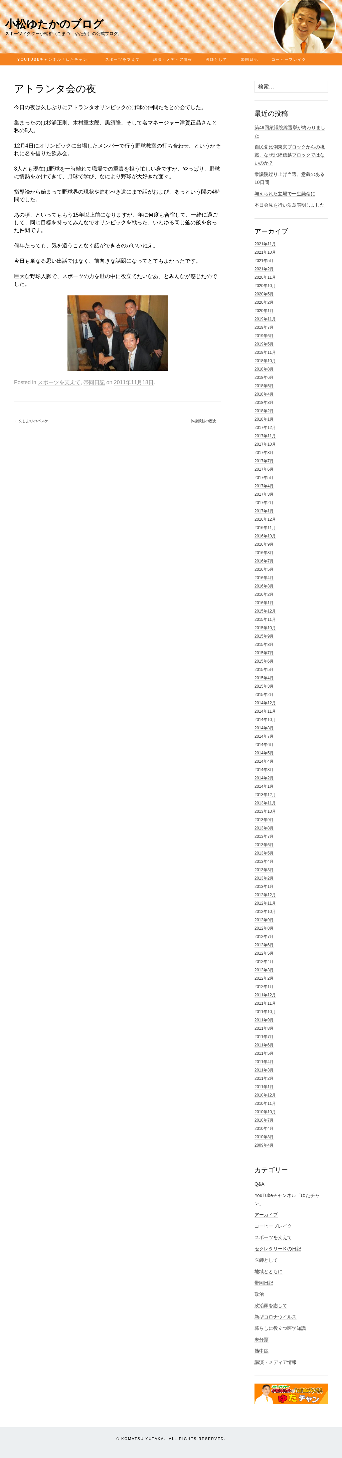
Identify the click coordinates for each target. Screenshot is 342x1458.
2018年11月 (265, 352)
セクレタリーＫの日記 (277, 1248)
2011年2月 (264, 1078)
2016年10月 (265, 536)
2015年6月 (264, 661)
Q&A (259, 1184)
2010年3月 (264, 1137)
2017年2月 (264, 502)
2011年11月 (265, 1003)
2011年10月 (265, 1011)
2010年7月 (264, 1120)
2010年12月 (265, 1095)
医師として (216, 59)
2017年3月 (264, 494)
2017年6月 (264, 469)
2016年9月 (264, 544)
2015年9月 (264, 636)
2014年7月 (264, 736)
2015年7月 (264, 653)
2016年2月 (264, 594)
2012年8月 (264, 928)
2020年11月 (265, 277)
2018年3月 (264, 402)
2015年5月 (264, 669)
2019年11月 (265, 319)
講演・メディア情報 (172, 59)
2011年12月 (265, 995)
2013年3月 (264, 870)
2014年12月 (265, 703)
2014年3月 (264, 769)
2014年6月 (264, 744)
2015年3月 (264, 686)
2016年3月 (264, 586)
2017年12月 (265, 427)
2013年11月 (265, 803)
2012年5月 (264, 953)
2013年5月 (264, 853)
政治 (259, 1294)
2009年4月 (264, 1145)
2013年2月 (264, 878)
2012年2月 (264, 978)
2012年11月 (265, 903)
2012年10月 (265, 911)
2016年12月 (265, 519)
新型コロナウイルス (275, 1316)
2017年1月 (264, 511)
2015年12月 (265, 611)
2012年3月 (264, 970)
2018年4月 (264, 394)
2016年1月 (264, 602)
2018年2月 (264, 411)
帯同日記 (249, 59)
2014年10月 (265, 719)
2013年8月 (264, 828)
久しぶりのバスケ (31, 421)
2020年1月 (264, 310)
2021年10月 (265, 252)
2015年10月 (265, 628)
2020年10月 (265, 285)
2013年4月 (264, 861)
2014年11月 (265, 711)
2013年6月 (264, 844)
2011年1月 (264, 1086)
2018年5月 (264, 386)
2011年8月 (264, 1028)
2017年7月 (264, 461)
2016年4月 (264, 577)
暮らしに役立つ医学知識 (280, 1328)
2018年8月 (264, 369)
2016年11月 (265, 527)
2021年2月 (264, 269)
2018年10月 (265, 360)
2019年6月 (264, 335)
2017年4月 (264, 486)
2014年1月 (264, 786)
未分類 (261, 1339)
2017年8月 (264, 452)
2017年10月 (265, 444)
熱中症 (261, 1351)
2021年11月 (265, 244)
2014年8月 (264, 728)
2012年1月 (264, 986)
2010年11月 (265, 1103)
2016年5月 (264, 569)
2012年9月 (264, 920)
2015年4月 (264, 678)
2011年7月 (264, 1036)
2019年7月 (264, 327)
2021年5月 (264, 260)
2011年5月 (264, 1053)
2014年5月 (264, 753)
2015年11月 (265, 619)
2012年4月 (264, 961)
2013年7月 (264, 836)
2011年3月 (264, 1070)
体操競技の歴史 (206, 421)
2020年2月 (264, 302)
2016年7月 (264, 561)
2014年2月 (264, 778)
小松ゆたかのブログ (54, 23)
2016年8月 (264, 552)
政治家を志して (270, 1305)
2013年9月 (264, 819)
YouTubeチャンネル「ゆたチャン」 (54, 59)
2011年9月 (264, 1020)
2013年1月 (264, 886)
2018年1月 (264, 419)
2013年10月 (265, 811)
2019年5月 (264, 344)
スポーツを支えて (122, 59)
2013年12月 (265, 794)
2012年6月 (264, 945)
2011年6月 (264, 1045)
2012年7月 (264, 936)
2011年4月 (264, 1061)
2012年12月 (265, 895)
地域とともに (268, 1271)
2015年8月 (264, 644)
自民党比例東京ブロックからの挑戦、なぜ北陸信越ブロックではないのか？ (289, 155)
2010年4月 (264, 1128)
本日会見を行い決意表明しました (289, 205)
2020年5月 (264, 294)
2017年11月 (265, 436)
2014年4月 (264, 761)
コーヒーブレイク (289, 59)
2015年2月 (264, 694)
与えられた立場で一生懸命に (284, 193)
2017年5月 (264, 477)
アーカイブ (266, 1214)
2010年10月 (265, 1112)
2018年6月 (264, 377)
